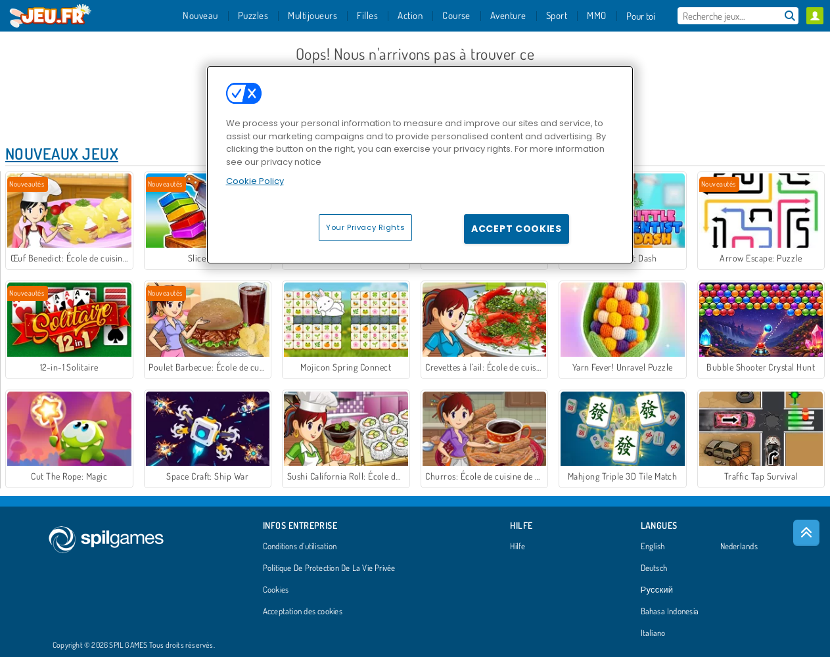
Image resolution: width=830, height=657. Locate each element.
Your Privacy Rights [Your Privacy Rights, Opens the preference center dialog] (365, 227)
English (653, 546)
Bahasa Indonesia (670, 611)
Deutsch (654, 568)
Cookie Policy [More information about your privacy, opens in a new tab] (255, 181)
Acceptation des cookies (302, 611)
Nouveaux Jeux (61, 153)
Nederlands (739, 546)
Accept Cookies (516, 228)
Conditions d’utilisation (299, 546)
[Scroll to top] (806, 533)
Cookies (276, 590)
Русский (657, 590)
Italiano (653, 633)
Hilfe (517, 546)
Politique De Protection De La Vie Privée (329, 568)
